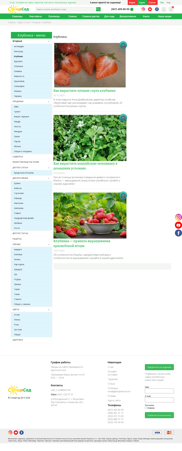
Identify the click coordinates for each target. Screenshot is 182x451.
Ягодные (17, 41)
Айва (16, 106)
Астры (17, 314)
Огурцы (17, 279)
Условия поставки (24, 2)
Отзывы (112, 395)
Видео (132, 2)
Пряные (17, 284)
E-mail (148, 396)
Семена (72, 16)
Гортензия (19, 193)
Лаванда (18, 198)
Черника (18, 96)
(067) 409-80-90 (120, 9)
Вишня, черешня (21, 116)
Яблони (17, 146)
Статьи (152, 2)
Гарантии (38, 2)
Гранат (17, 111)
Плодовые (17, 101)
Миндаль (18, 131)
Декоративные (128, 16)
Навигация (114, 362)
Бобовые (18, 254)
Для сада (109, 16)
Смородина (19, 86)
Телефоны (114, 405)
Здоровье (17, 339)
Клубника (18, 56)
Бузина (17, 183)
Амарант (18, 249)
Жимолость (19, 76)
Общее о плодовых (23, 151)
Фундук (17, 121)
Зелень (17, 259)
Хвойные (18, 223)
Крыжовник (19, 81)
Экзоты (17, 126)
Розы (16, 324)
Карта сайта (114, 400)
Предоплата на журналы (159, 367)
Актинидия (19, 46)
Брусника (18, 61)
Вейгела (18, 188)
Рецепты (17, 238)
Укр (169, 2)
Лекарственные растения (25, 162)
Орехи (17, 136)
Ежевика (18, 71)
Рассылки (149, 405)
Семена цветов (91, 16)
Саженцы (17, 16)
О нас (12, 2)
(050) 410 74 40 (116, 416)
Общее (17, 334)
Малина (17, 91)
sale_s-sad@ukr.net (60, 390)
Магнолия (18, 203)
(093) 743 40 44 (116, 422)
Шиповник (18, 208)
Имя (147, 387)
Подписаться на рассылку (159, 415)
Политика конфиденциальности (117, 390)
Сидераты (17, 156)
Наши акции (164, 16)
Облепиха (18, 66)
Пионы (17, 319)
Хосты (17, 228)
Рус (162, 2)
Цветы (15, 309)
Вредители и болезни (24, 172)
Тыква (17, 289)
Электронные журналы (65, 2)
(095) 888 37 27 (116, 419)
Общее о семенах (22, 304)
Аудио (142, 2)
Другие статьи (20, 167)
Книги (146, 16)
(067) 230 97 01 (62, 394)
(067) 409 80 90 (116, 409)
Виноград (18, 51)
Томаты (17, 299)
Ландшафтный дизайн (24, 218)
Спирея (17, 213)
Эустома (18, 329)
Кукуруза (18, 269)
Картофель (35, 16)
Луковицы (54, 16)
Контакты (48, 2)
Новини (150, 408)
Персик (17, 141)
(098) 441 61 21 (116, 413)
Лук (15, 274)
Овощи (16, 244)
